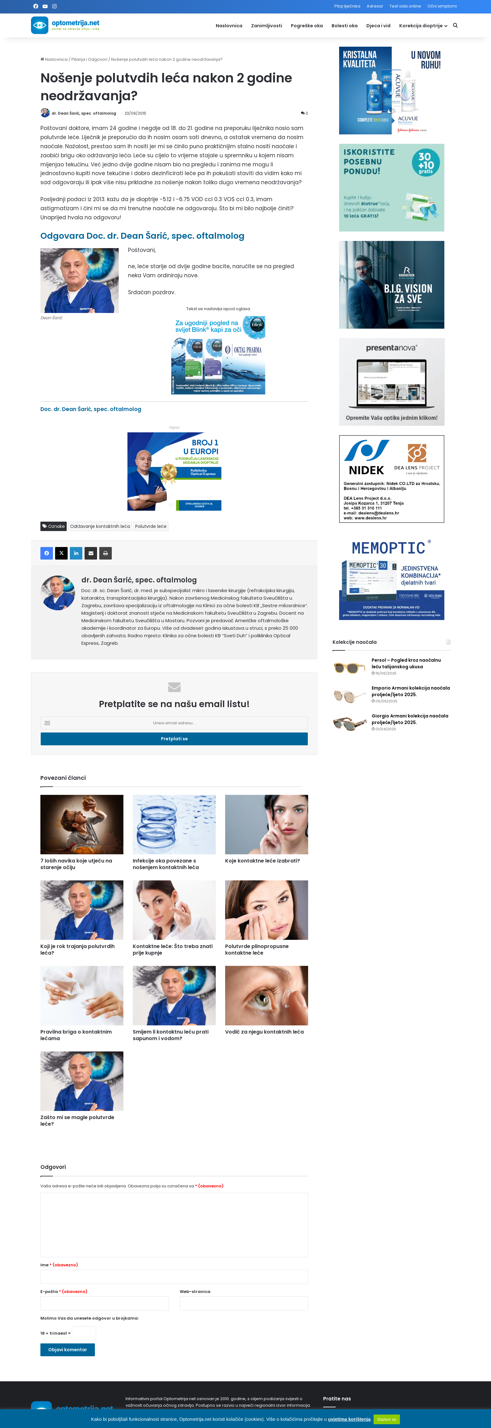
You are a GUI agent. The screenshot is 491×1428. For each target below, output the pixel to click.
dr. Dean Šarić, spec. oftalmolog (84, 113)
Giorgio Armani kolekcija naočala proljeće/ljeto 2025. (410, 719)
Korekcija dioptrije (421, 26)
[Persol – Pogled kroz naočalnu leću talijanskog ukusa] (350, 668)
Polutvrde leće (151, 526)
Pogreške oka (307, 26)
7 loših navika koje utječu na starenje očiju (76, 864)
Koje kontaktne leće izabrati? (262, 860)
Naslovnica (229, 26)
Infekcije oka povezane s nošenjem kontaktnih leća (166, 864)
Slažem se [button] (386, 1419)
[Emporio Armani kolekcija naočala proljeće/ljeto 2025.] (350, 696)
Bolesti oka (345, 26)
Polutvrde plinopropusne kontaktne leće (257, 949)
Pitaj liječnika (347, 6)
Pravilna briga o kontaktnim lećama (76, 1035)
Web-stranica (195, 1292)
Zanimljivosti (266, 26)
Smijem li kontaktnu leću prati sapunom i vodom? (171, 1035)
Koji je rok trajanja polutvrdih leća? (77, 949)
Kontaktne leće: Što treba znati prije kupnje (173, 949)
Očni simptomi (442, 6)
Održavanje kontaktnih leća (100, 526)
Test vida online (405, 6)
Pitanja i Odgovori (89, 59)
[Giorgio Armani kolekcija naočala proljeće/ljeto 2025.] (350, 724)
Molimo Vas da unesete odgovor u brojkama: (89, 1318)
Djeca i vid (378, 26)
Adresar (375, 6)
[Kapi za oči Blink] (218, 392)
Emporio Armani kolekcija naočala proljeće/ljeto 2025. (411, 691)
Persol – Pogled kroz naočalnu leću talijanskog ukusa (406, 663)
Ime (59, 1265)
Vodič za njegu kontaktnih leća (264, 1031)
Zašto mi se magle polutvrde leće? (77, 1121)
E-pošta (63, 1292)
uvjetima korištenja (349, 1419)
